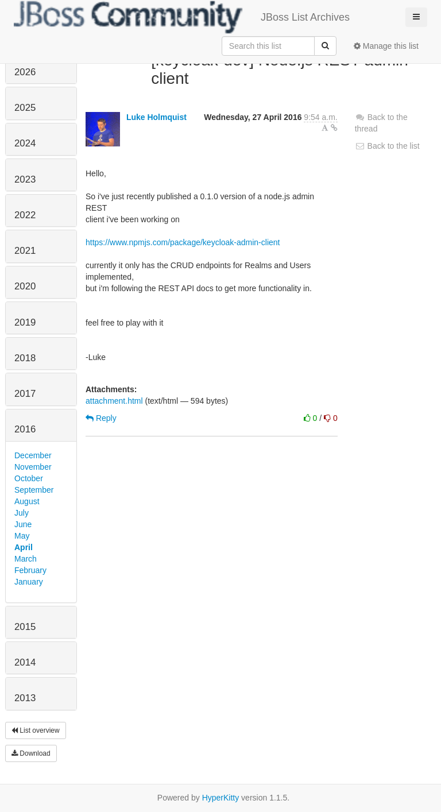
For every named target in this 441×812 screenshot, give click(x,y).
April (23, 547)
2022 (25, 215)
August (27, 501)
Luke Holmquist (156, 117)
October (28, 478)
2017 (25, 393)
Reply (101, 418)
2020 (25, 286)
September (33, 489)
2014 (25, 662)
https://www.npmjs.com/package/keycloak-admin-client (183, 242)
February (30, 570)
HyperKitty (220, 797)
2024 (25, 143)
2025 (25, 107)
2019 (25, 322)
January (28, 581)
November (33, 466)
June (23, 524)
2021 (25, 250)
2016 (25, 429)
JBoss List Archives (182, 17)
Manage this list (386, 46)
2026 (25, 72)
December (33, 455)
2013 (25, 698)
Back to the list (387, 145)
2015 (25, 626)
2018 (25, 358)
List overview (35, 730)
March (25, 558)
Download (31, 753)
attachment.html (114, 400)
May (21, 535)
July (21, 512)
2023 (25, 179)
